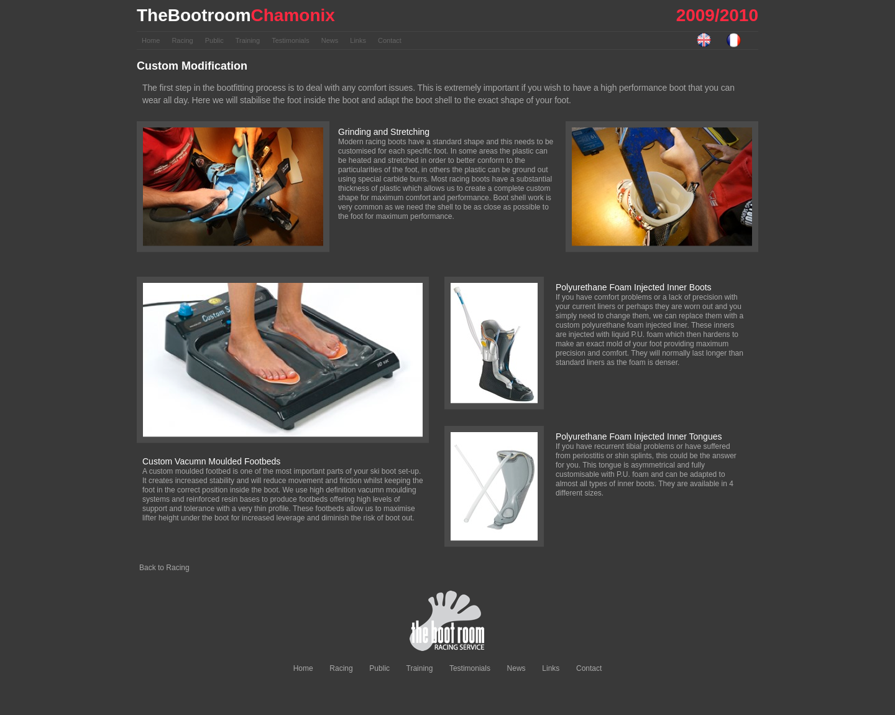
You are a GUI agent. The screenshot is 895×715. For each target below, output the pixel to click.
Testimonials (291, 40)
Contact (390, 40)
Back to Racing (164, 567)
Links (359, 40)
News (331, 40)
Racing (183, 40)
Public (215, 40)
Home (152, 40)
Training (249, 40)
